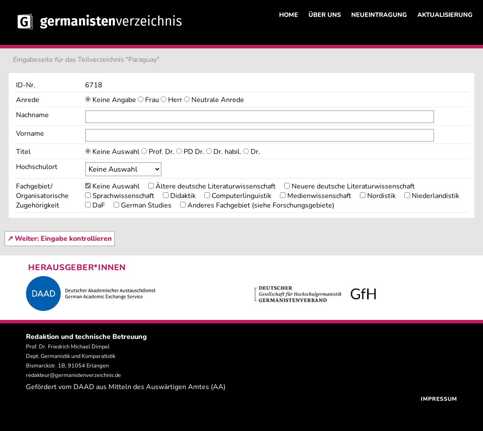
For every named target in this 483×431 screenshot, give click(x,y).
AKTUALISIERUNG (445, 14)
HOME (288, 14)
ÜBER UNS (324, 14)
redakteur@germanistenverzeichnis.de (73, 375)
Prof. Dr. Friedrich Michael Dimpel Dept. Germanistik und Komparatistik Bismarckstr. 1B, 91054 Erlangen (70, 356)
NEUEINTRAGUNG (379, 14)
